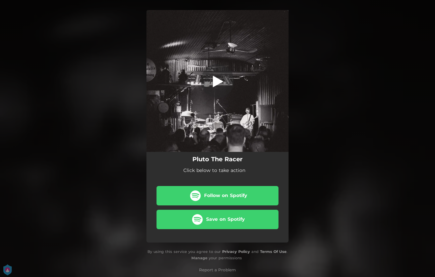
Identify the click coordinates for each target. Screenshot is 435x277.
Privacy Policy (236, 251)
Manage (199, 258)
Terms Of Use (273, 251)
